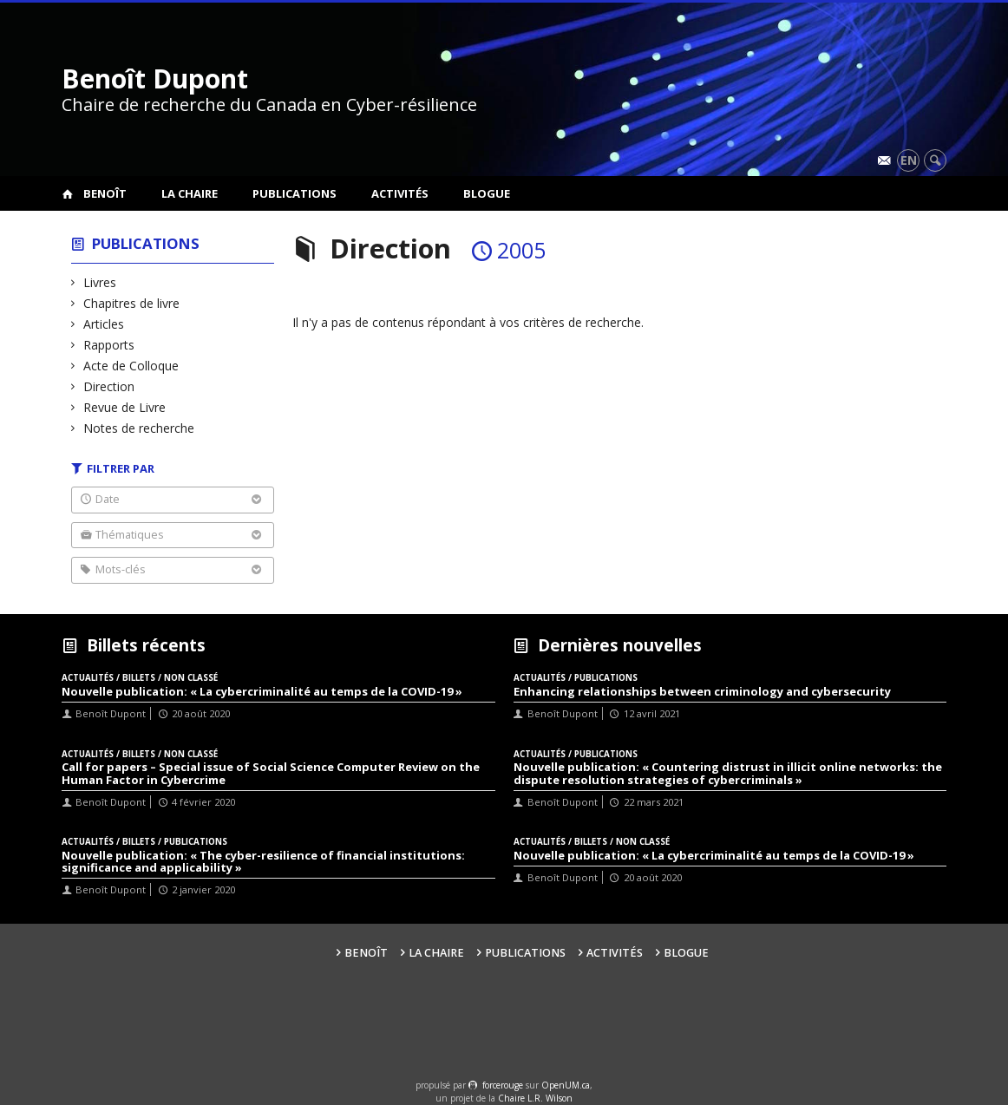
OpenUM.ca (565, 1085)
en (908, 160)
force (502, 1085)
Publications (294, 193)
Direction (109, 386)
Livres (100, 282)
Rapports (109, 345)
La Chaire (189, 193)
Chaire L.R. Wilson (535, 1098)
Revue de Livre (125, 407)
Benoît (105, 193)
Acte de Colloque (131, 365)
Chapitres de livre (132, 303)
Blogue (486, 193)
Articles (104, 324)
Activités (400, 193)
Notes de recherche (139, 428)
